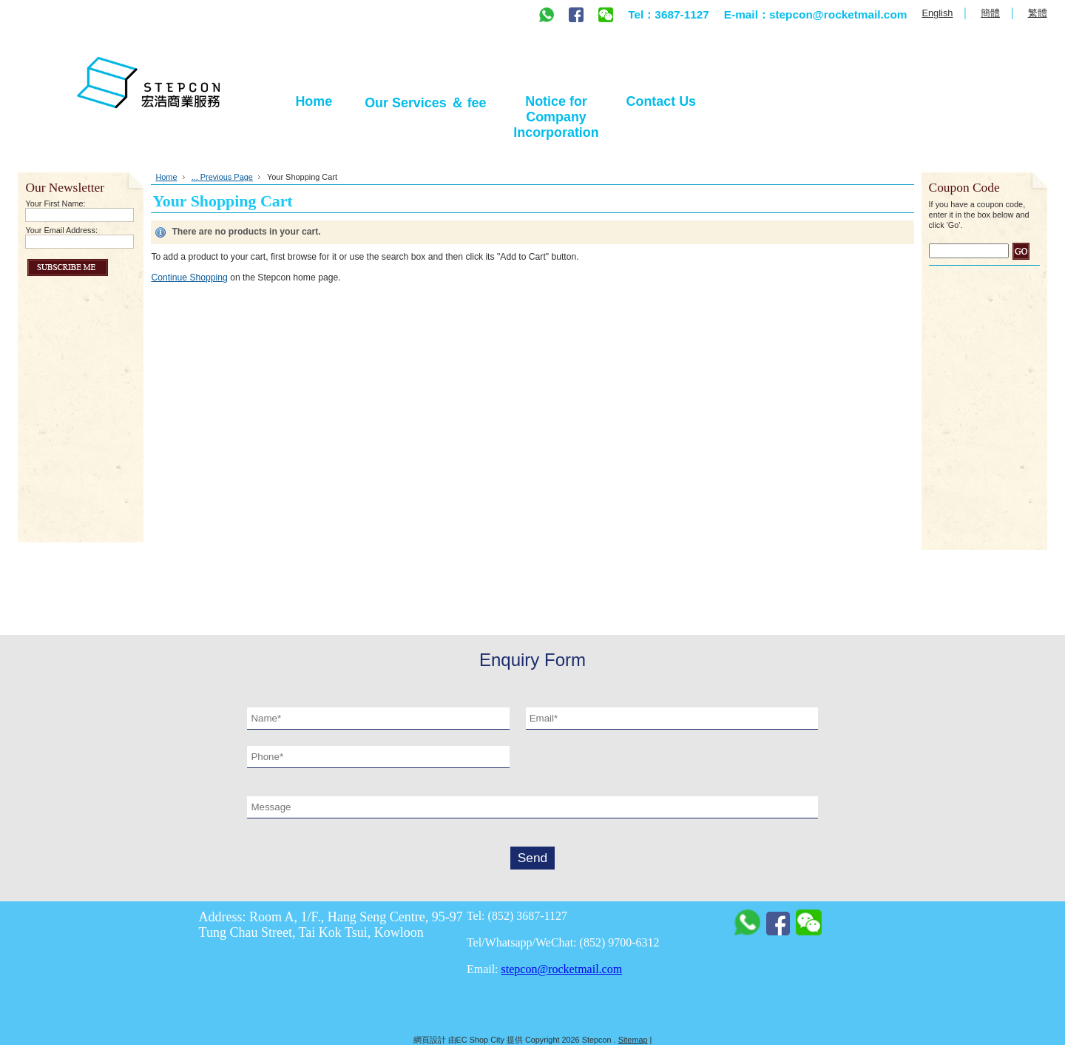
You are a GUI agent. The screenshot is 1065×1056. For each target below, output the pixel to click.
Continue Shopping (189, 277)
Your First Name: (55, 203)
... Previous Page (222, 176)
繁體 (1037, 13)
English (937, 13)
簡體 (990, 13)
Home (166, 176)
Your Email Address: (61, 230)
